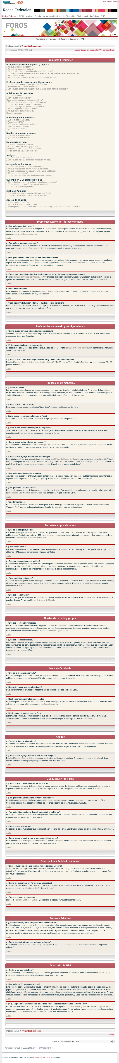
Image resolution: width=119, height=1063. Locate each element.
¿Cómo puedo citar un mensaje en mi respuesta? (26, 102)
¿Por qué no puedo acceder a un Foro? (22, 109)
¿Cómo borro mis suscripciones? (20, 186)
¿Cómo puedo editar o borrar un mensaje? (24, 104)
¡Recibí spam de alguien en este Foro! (22, 151)
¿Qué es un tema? (14, 96)
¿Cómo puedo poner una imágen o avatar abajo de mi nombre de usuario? (37, 89)
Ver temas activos (106, 50)
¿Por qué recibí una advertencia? (20, 111)
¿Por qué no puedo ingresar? (18, 67)
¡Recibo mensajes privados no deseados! (23, 149)
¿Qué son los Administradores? (19, 135)
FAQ (83, 39)
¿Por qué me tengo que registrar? (20, 69)
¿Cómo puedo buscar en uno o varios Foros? (25, 167)
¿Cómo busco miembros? (17, 173)
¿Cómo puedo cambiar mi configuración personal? (27, 84)
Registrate (40, 39)
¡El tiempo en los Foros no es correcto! (22, 87)
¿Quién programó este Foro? (18, 202)
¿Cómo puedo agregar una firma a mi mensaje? (26, 106)
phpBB (18, 1048)
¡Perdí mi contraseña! (15, 76)
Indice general (12, 46)
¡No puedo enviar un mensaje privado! (22, 146)
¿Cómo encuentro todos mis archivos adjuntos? (26, 195)
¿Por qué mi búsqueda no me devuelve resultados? (27, 169)
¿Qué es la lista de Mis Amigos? (19, 158)
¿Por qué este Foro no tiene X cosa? (21, 204)
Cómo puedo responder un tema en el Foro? (24, 100)
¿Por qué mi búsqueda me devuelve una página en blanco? (31, 171)
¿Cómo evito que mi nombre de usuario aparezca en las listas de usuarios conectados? (42, 73)
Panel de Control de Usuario (27, 277)
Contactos (116, 1)
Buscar (73, 39)
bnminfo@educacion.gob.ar (43, 1057)
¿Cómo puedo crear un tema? (18, 98)
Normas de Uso (15, 493)
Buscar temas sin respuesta (86, 50)
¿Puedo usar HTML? (15, 122)
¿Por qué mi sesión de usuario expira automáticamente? (29, 71)
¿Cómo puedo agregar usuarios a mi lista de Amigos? (28, 160)
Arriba (8, 238)
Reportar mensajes (14, 113)
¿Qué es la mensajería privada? (19, 144)
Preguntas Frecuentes (31, 46)
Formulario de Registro (54, 229)
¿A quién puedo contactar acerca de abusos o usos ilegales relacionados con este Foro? (43, 207)
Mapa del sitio (107, 1)
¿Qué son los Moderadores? (18, 137)
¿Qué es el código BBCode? (18, 120)
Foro (63, 39)
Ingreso (53, 39)
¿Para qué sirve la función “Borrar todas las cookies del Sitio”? (32, 78)
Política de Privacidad (33, 493)
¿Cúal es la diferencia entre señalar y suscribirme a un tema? (31, 182)
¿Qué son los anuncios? (16, 128)
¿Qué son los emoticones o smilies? (21, 124)
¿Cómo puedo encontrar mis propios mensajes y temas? (29, 175)
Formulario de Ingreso (76, 231)
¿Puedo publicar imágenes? (18, 126)
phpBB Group (104, 973)
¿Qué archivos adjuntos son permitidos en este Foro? (28, 193)
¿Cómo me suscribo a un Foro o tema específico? (27, 184)
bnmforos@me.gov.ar (28, 234)
